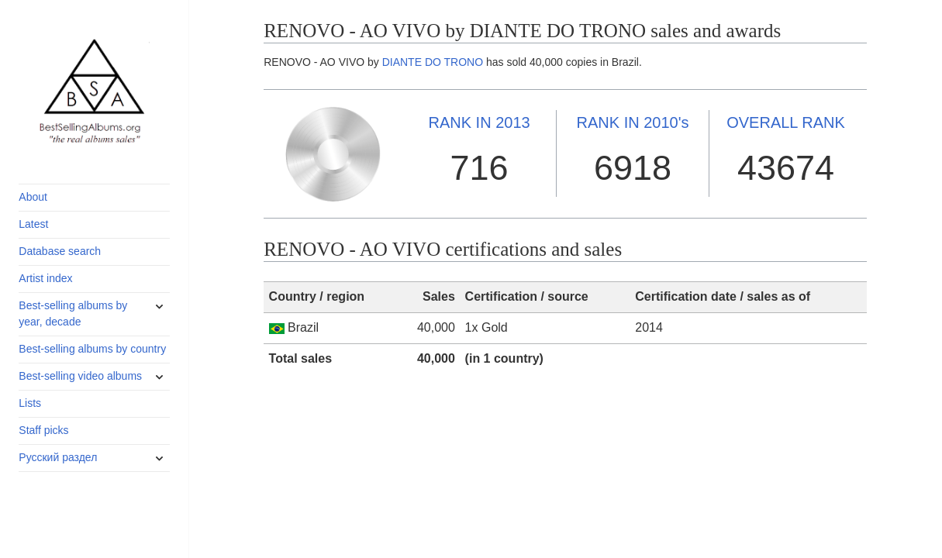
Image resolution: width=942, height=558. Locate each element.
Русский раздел (58, 457)
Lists (30, 403)
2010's (633, 122)
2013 (479, 122)
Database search (60, 251)
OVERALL (785, 122)
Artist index (45, 278)
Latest (33, 224)
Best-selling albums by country (92, 349)
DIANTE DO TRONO (432, 62)
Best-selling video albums (80, 376)
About (33, 197)
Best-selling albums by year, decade (73, 313)
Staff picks (43, 430)
